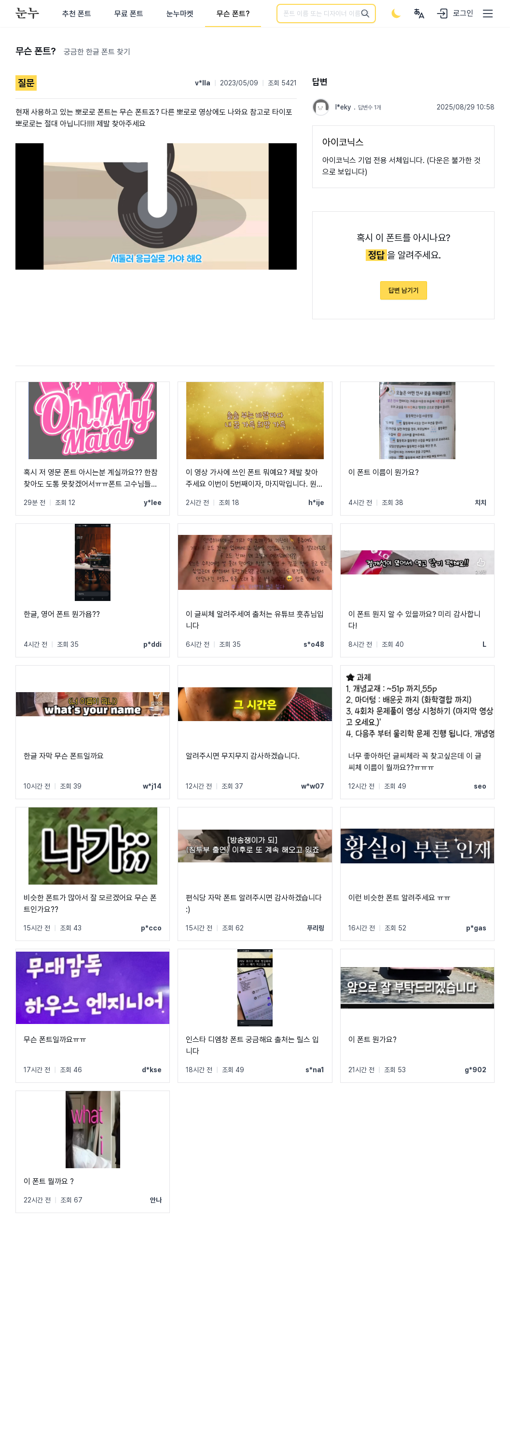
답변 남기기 (403, 290)
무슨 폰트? (233, 13)
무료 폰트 (128, 13)
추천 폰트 (76, 13)
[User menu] (419, 13)
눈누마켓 (179, 13)
